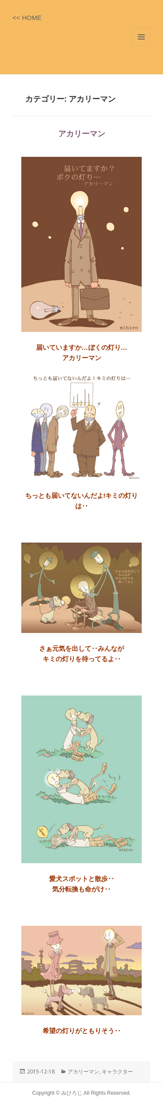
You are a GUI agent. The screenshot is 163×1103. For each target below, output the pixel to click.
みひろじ (72, 1093)
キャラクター (117, 1071)
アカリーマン (81, 133)
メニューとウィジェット (141, 37)
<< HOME (27, 17)
